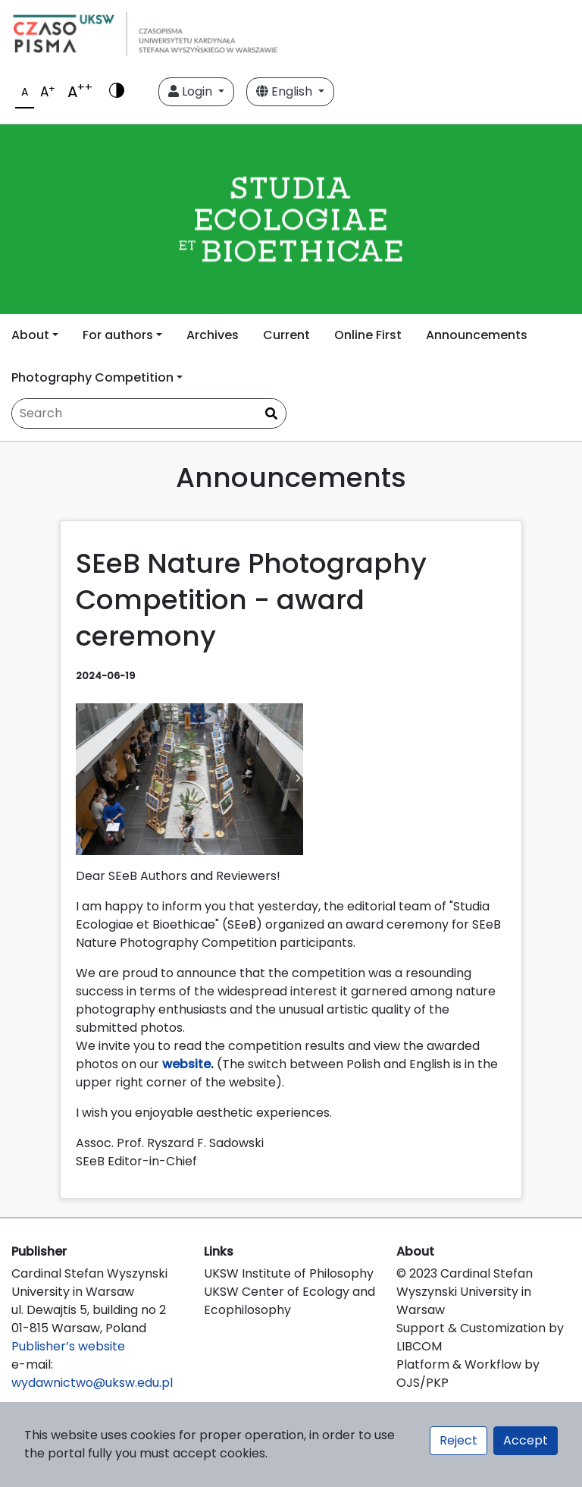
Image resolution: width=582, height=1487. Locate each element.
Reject (458, 1440)
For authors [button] (118, 335)
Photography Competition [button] (92, 377)
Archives (212, 335)
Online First (368, 335)
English (285, 91)
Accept (525, 1440)
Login (191, 91)
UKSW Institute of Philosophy (289, 1273)
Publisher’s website (68, 1346)
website (186, 1064)
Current (286, 335)
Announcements (476, 335)
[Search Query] (149, 413)
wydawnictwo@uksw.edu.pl (92, 1382)
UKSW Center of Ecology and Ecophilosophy (289, 1301)
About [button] (30, 335)
